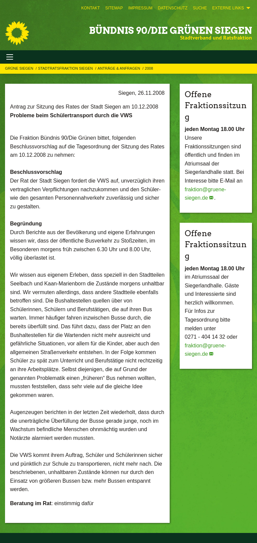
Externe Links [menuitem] (228, 8)
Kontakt (90, 8)
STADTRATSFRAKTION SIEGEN (66, 68)
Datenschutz (172, 8)
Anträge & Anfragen (119, 68)
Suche (200, 8)
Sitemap (114, 8)
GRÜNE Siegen (19, 68)
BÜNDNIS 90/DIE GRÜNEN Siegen (170, 30)
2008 (149, 68)
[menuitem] (90, 8)
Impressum (140, 8)
